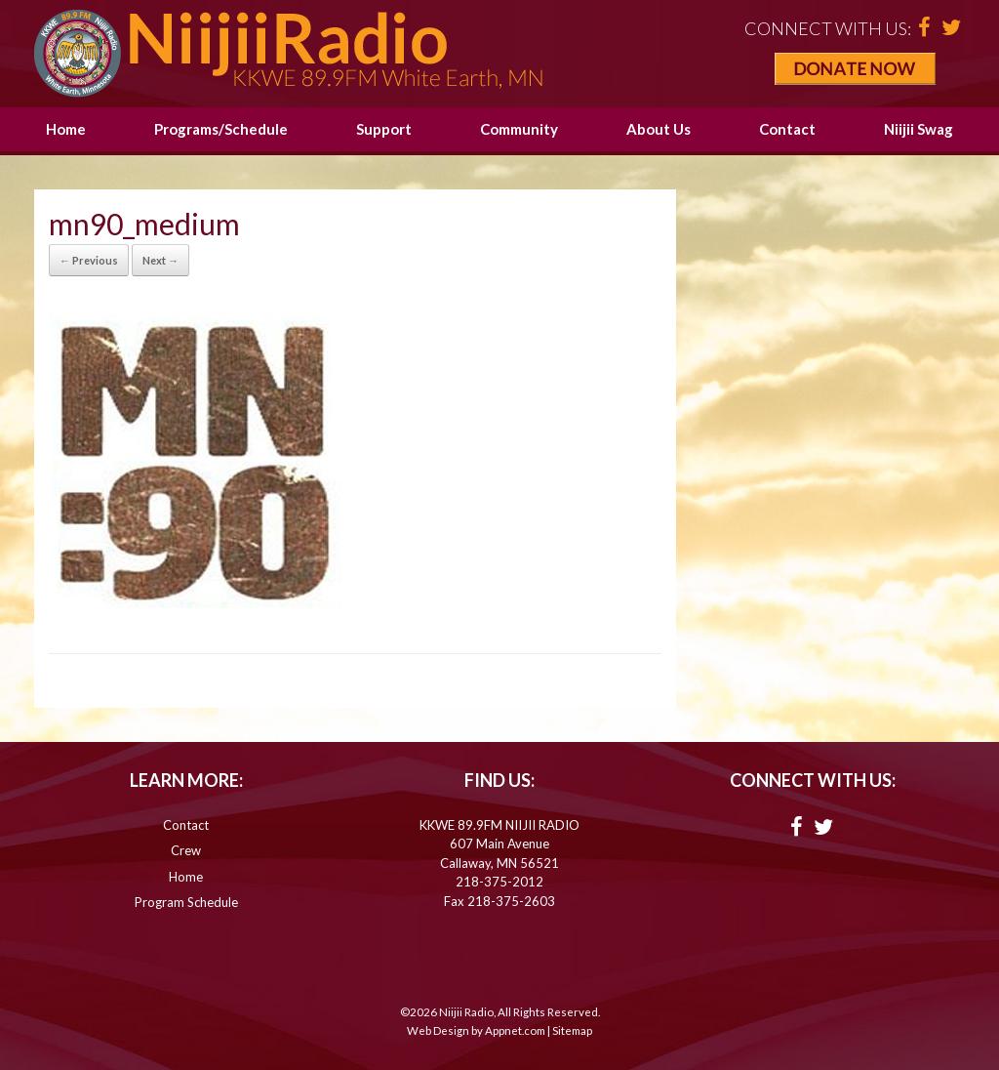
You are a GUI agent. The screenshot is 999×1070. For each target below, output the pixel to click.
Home (66, 129)
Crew (186, 850)
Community (519, 129)
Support (384, 129)
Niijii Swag (918, 129)
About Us (658, 129)
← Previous (89, 260)
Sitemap (572, 1030)
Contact (787, 129)
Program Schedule (186, 902)
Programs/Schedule (221, 129)
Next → (160, 260)
